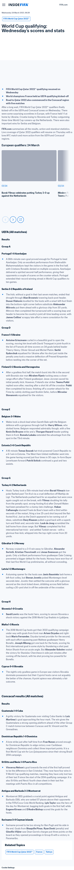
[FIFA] (18, 5)
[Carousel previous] (5, 219)
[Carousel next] (13, 219)
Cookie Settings (8, 867)
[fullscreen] (20, 219)
